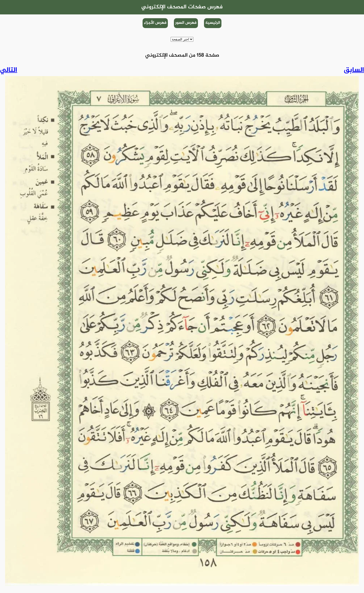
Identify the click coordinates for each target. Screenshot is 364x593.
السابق (354, 70)
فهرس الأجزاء (155, 22)
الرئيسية (212, 22)
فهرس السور (186, 22)
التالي (8, 70)
